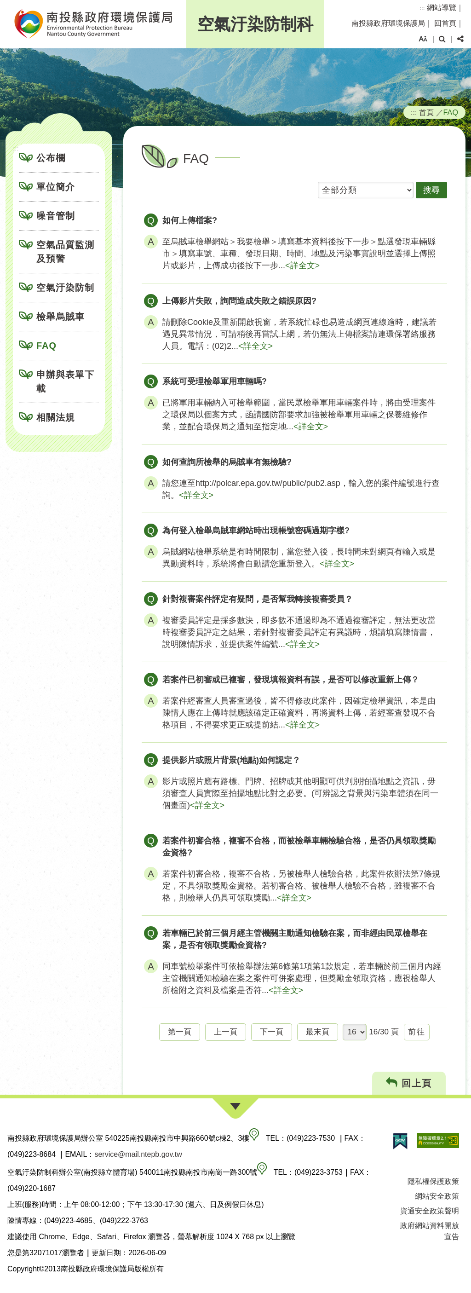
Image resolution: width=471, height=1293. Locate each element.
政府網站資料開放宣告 (429, 1231)
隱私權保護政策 (433, 1181)
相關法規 (55, 417)
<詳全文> (302, 265)
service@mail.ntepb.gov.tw (138, 1154)
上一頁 (225, 1031)
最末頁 (317, 1031)
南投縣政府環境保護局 (388, 23)
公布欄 (50, 158)
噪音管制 (55, 216)
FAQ (46, 346)
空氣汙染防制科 (255, 24)
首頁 (426, 112)
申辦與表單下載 (65, 381)
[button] (423, 39)
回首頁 (445, 23)
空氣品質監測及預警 (65, 252)
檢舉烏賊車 (60, 317)
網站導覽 (441, 8)
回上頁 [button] (409, 1083)
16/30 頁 (384, 1031)
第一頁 (179, 1031)
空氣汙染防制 (65, 288)
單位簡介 (55, 187)
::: (422, 8)
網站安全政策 (437, 1196)
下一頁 (271, 1031)
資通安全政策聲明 (429, 1211)
